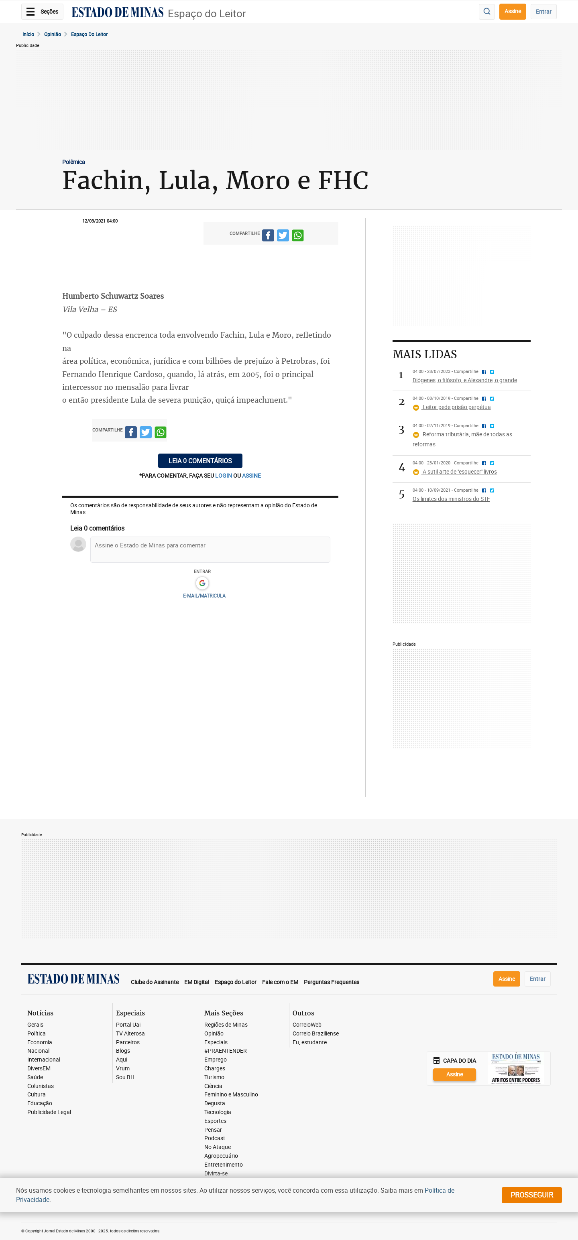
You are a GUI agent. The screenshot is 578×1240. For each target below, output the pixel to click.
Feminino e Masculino (231, 1094)
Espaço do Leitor (207, 13)
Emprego (215, 1059)
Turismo (214, 1077)
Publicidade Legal (49, 1112)
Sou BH (125, 1077)
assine (251, 475)
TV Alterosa (130, 1033)
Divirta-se (216, 1173)
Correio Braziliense (316, 1033)
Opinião (52, 34)
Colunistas (40, 1086)
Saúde (35, 1077)
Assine (513, 11)
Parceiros (128, 1042)
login (224, 475)
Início (28, 34)
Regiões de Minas (226, 1024)
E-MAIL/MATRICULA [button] (204, 595)
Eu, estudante (310, 1042)
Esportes (215, 1121)
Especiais (216, 1042)
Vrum (123, 1068)
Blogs (123, 1051)
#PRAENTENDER (225, 1051)
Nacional (38, 1051)
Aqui (121, 1059)
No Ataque (217, 1147)
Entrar (544, 11)
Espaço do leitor (89, 34)
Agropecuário (221, 1156)
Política (36, 1033)
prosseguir (532, 1194)
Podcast (214, 1138)
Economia (39, 1042)
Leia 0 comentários (200, 460)
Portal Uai (128, 1024)
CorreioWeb (307, 1024)
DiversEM (39, 1068)
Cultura (36, 1094)
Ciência (213, 1086)
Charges (214, 1068)
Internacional (43, 1059)
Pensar (213, 1130)
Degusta (214, 1103)
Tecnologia (217, 1112)
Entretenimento (223, 1164)
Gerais (35, 1024)
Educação (39, 1103)
